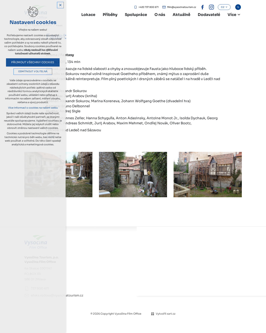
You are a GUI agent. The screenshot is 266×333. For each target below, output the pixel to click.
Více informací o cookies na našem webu (33, 107)
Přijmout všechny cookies (32, 62)
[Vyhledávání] (238, 7)
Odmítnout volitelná (33, 71)
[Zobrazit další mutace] (239, 14)
